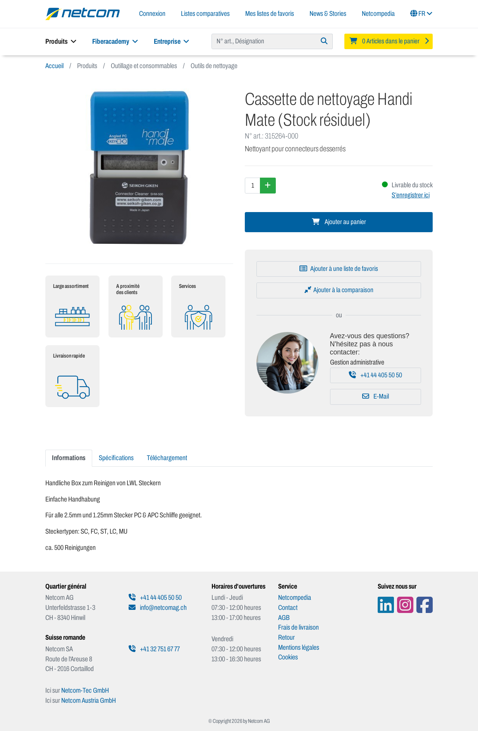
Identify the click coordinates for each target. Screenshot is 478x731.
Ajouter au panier (339, 222)
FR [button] (421, 13)
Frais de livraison (298, 627)
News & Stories (327, 13)
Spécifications (116, 458)
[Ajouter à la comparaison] (338, 290)
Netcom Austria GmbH (88, 700)
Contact (287, 607)
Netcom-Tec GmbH (85, 690)
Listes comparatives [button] (205, 13)
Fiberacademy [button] (115, 41)
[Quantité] (252, 185)
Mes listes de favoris (269, 13)
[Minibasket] (388, 41)
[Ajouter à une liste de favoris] (338, 269)
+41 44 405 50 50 (375, 375)
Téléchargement (167, 458)
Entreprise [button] (171, 41)
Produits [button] (61, 41)
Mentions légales (298, 647)
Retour (286, 637)
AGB (284, 617)
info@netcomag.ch (158, 607)
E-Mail (375, 396)
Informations (69, 458)
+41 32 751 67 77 (154, 649)
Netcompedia (378, 13)
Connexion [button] (152, 13)
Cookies (288, 657)
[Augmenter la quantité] (268, 185)
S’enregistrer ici (411, 195)
